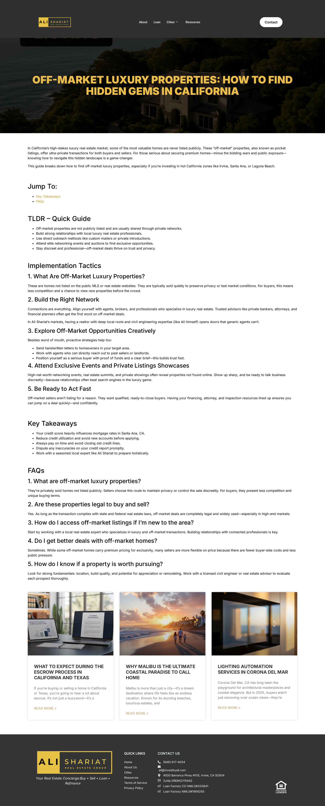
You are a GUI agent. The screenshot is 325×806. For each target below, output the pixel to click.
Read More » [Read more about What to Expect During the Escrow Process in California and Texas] (45, 708)
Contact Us (169, 753)
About (143, 22)
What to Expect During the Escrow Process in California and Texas (69, 672)
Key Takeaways (48, 196)
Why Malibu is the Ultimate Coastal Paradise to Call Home (160, 672)
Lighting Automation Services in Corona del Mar (253, 669)
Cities (172, 22)
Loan (157, 22)
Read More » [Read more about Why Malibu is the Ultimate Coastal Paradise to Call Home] (137, 713)
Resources (193, 22)
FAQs (40, 201)
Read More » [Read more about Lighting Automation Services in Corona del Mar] (229, 708)
